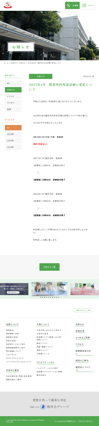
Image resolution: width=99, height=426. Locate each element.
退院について (42, 350)
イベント (10, 96)
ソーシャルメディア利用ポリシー (66, 421)
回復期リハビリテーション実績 (49, 371)
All (8, 83)
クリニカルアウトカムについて (18, 361)
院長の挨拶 (11, 340)
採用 (9, 109)
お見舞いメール (43, 353)
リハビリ (10, 102)
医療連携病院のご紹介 (15, 347)
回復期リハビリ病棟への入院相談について (49, 338)
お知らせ (11, 89)
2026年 (10, 134)
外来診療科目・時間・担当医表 (19, 376)
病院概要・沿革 (12, 333)
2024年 (10, 147)
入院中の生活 (42, 333)
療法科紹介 (41, 375)
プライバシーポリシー (85, 421)
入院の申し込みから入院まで (49, 330)
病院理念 (10, 330)
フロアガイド (11, 354)
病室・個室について (45, 346)
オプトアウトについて (15, 358)
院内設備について (13, 351)
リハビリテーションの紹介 (47, 368)
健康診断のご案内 (14, 379)
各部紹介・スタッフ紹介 (16, 344)
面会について (42, 343)
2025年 (10, 140)
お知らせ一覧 (49, 267)
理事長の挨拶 (12, 337)
